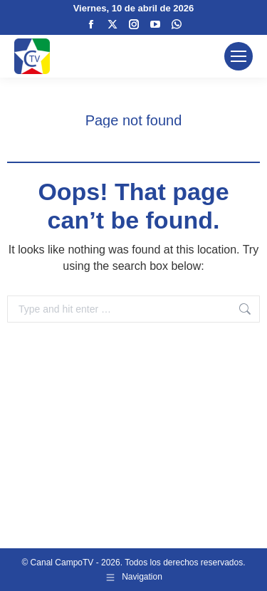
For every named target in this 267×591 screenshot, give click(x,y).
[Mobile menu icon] (238, 56)
